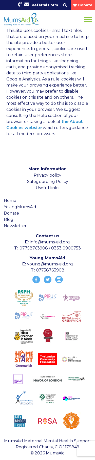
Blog (8, 219)
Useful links (47, 187)
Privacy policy (47, 175)
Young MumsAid (47, 258)
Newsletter (15, 225)
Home (10, 200)
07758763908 (50, 270)
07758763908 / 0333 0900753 (50, 248)
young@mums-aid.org (50, 264)
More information (47, 168)
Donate (11, 213)
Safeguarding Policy (47, 181)
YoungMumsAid (20, 206)
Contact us (47, 236)
